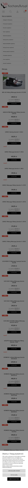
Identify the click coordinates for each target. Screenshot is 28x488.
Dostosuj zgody (14, 475)
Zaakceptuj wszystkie (14, 479)
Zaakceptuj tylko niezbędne (14, 470)
